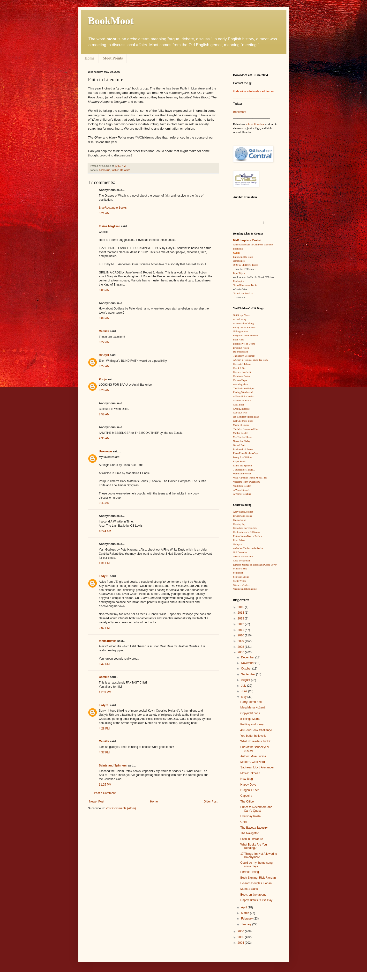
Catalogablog (239, 520)
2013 (241, 618)
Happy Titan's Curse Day (256, 900)
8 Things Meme (250, 719)
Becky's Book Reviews (244, 327)
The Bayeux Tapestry (254, 827)
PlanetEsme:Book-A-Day (245, 453)
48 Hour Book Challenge (256, 730)
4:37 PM (104, 752)
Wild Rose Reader (242, 486)
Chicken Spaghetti (242, 372)
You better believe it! (253, 735)
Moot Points (113, 58)
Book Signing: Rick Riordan (258, 877)
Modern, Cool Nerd (252, 762)
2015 (241, 607)
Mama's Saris (249, 889)
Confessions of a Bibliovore (246, 532)
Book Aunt (238, 339)
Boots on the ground (253, 894)
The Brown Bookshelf (244, 355)
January (246, 924)
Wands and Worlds (242, 473)
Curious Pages (240, 380)
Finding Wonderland (243, 392)
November (248, 663)
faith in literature (121, 170)
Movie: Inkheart (250, 773)
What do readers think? (255, 741)
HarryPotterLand (251, 702)
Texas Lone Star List (243, 293)
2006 (241, 931)
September (248, 674)
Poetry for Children (242, 457)
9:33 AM (104, 438)
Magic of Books (241, 425)
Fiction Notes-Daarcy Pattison (247, 536)
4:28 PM (104, 728)
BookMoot (239, 112)
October (246, 668)
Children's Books (241, 376)
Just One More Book (243, 421)
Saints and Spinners (113, 765)
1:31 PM (104, 563)
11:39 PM (105, 692)
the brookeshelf (240, 351)
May (244, 697)
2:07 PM (104, 628)
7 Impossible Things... (244, 469)
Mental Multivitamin (243, 556)
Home (90, 58)
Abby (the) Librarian (243, 511)
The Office (247, 801)
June (244, 691)
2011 (241, 630)
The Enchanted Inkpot (244, 388)
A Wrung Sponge (241, 490)
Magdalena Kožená (252, 707)
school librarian (255, 124)
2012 (241, 624)
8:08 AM (104, 290)
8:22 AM (104, 342)
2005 (241, 937)
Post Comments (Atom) (121, 808)
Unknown (105, 451)
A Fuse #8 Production (243, 396)
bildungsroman (240, 331)
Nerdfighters (239, 260)
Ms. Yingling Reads (242, 437)
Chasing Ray (239, 524)
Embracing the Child (243, 257)
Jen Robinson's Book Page (246, 416)
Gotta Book (238, 404)
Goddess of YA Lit (242, 400)
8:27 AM (104, 366)
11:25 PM (105, 784)
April (244, 907)
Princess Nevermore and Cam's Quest (256, 808)
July (244, 685)
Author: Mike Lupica (253, 756)
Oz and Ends (239, 445)
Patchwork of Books (243, 449)
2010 (241, 635)
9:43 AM (104, 503)
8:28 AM (104, 390)
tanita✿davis (108, 641)
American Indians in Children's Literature (253, 244)
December (248, 657)
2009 (241, 641)
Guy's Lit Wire (240, 412)
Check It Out (239, 368)
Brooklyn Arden (241, 347)
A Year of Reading (242, 494)
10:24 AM (105, 531)
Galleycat (237, 544)
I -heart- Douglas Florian (255, 883)
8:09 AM (104, 318)
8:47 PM (104, 664)
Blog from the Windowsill (246, 335)
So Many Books (241, 576)
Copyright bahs (250, 713)
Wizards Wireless (241, 585)
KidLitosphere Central (247, 240)
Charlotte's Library (242, 364)
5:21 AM (104, 213)
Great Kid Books (241, 408)
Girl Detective (240, 552)
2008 (241, 646)
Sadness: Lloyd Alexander (257, 767)
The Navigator (249, 833)
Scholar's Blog (240, 568)
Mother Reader (240, 433)
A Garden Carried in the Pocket (248, 548)
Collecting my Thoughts (245, 528)
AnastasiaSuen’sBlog (243, 323)
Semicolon (238, 572)
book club (104, 170)
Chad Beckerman (241, 560)
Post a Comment (105, 793)
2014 (241, 612)
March (245, 913)
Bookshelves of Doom (244, 343)
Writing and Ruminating (245, 589)
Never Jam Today (241, 441)
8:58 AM (104, 414)
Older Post (210, 801)
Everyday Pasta (250, 816)
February (247, 918)
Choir (243, 822)
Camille (104, 331)
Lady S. (104, 576)
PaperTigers (239, 273)
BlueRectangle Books (113, 207)
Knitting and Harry (251, 724)
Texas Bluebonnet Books (245, 285)
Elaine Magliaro (109, 226)
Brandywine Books (242, 516)
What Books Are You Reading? (253, 846)
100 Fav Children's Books (245, 265)
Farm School (239, 540)
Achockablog (239, 319)
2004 (241, 942)
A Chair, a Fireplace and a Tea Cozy (250, 360)
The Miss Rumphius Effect (246, 429)
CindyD (104, 355)
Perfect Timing (249, 872)
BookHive (238, 248)
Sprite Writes (239, 581)
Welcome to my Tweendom (246, 481)
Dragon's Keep (249, 790)
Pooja (103, 379)
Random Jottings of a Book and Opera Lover (255, 564)
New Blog (246, 779)
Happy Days (248, 784)
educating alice (240, 384)
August (246, 680)
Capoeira (246, 795)
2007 (241, 652)
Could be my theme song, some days (256, 864)
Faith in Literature (251, 839)
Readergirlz (238, 281)
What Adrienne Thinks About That (250, 477)
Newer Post (96, 801)
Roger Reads (239, 461)
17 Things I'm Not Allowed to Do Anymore (258, 855)
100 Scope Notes (241, 315)
